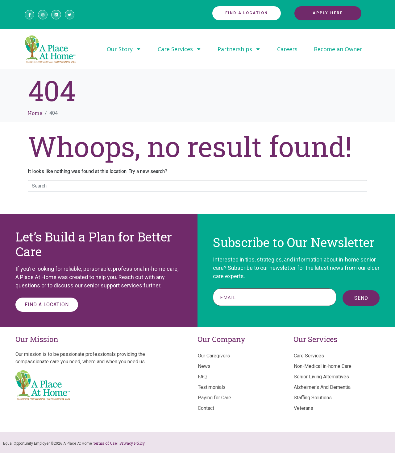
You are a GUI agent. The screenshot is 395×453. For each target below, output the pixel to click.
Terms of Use (105, 443)
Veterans (303, 408)
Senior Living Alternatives (321, 377)
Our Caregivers (214, 356)
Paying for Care (214, 398)
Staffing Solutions (313, 398)
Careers (287, 49)
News (204, 366)
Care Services (180, 49)
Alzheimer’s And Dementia (322, 387)
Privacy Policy (132, 443)
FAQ (202, 377)
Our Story (124, 49)
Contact (206, 408)
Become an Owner (338, 49)
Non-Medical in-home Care (322, 366)
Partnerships (239, 49)
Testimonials (212, 387)
